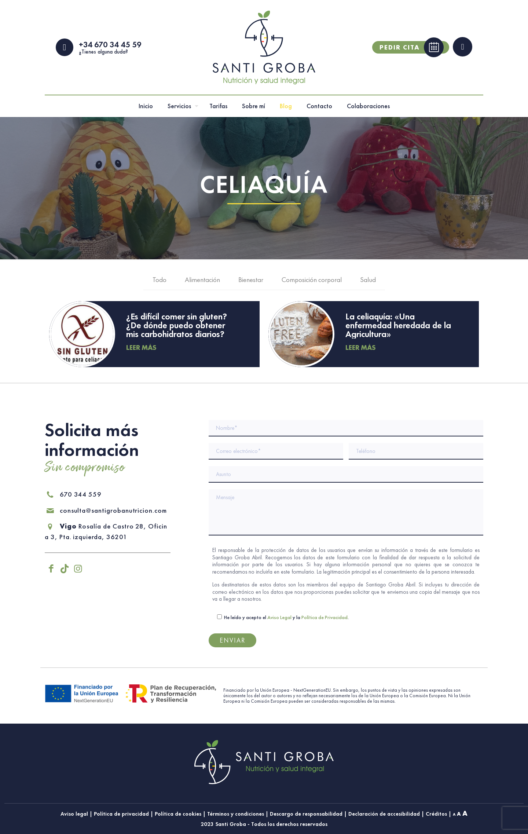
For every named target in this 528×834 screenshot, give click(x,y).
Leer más (141, 348)
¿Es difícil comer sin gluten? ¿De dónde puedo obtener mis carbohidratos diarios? (176, 326)
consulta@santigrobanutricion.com (106, 510)
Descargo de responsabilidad (306, 814)
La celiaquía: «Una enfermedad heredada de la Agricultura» (398, 326)
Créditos (436, 814)
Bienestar (250, 281)
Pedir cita (412, 48)
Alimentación (202, 281)
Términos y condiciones (235, 814)
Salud (368, 281)
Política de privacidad (121, 814)
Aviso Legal (279, 617)
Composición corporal (312, 281)
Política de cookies (178, 814)
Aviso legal (74, 814)
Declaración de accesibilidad (384, 814)
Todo (159, 281)
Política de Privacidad (324, 617)
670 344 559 (73, 494)
